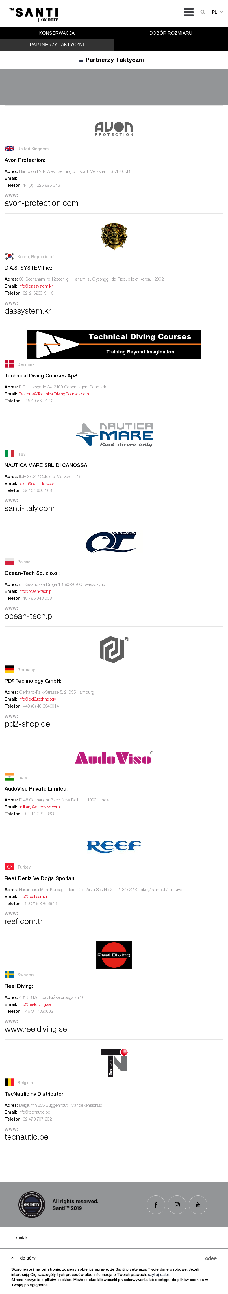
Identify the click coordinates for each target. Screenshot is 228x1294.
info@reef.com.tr (32, 897)
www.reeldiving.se (36, 1030)
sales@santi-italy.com (37, 484)
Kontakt (22, 1238)
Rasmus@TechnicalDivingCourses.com (53, 394)
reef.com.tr (24, 922)
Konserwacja (57, 33)
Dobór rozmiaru (170, 33)
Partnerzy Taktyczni (57, 44)
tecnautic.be (26, 1138)
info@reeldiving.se (34, 1005)
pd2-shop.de (27, 725)
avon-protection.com (41, 204)
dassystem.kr (28, 312)
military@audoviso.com (39, 807)
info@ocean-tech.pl (35, 592)
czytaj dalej (158, 1275)
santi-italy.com (30, 509)
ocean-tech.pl (29, 617)
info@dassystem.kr (35, 286)
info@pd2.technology (37, 699)
